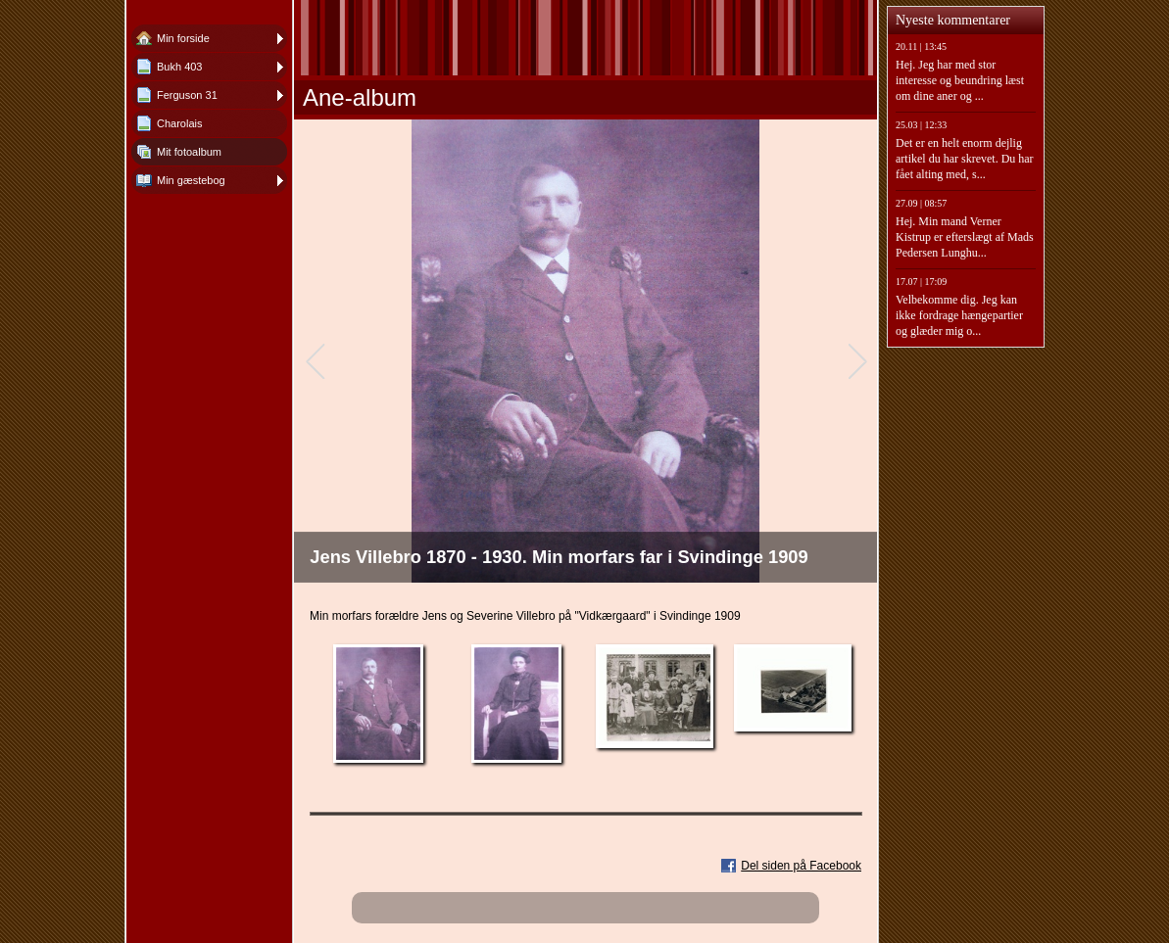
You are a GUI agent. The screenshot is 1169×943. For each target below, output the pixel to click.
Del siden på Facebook (801, 865)
